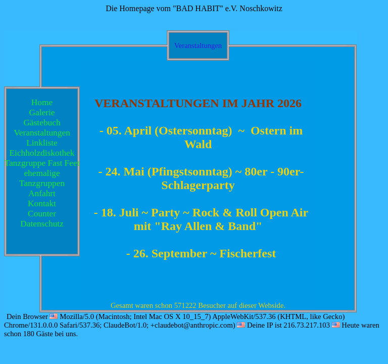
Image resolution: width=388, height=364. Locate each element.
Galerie (42, 112)
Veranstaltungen (42, 133)
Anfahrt (42, 193)
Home (42, 102)
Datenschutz (42, 224)
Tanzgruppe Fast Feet (42, 163)
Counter (42, 213)
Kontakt (42, 203)
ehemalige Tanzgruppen (42, 178)
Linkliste (42, 143)
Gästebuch (41, 122)
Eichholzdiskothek (42, 153)
